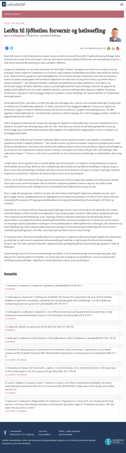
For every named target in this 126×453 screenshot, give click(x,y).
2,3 (23, 82)
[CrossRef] (10, 318)
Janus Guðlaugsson (14, 35)
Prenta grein (113, 48)
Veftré (61, 431)
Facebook (7, 48)
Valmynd (121, 4)
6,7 (25, 152)
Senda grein (108, 48)
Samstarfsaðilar (65, 434)
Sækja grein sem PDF (117, 48)
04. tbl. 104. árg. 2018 (14, 23)
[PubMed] (10, 289)
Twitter (11, 48)
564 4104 (43, 431)
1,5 (44, 142)
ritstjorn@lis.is (45, 434)
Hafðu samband (73, 431)
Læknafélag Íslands (114, 441)
